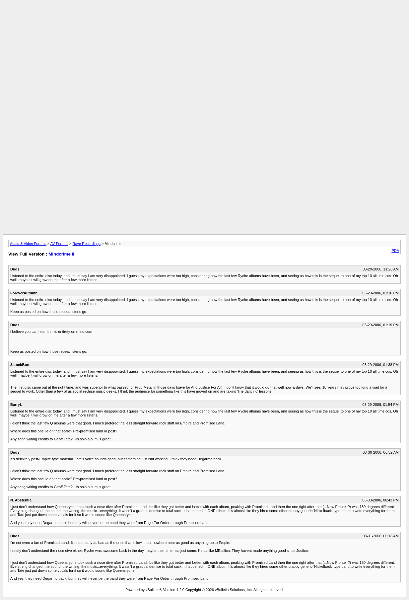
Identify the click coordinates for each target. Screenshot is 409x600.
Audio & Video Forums (28, 244)
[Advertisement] (204, 18)
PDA (395, 251)
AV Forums (59, 244)
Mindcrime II (61, 254)
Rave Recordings (87, 244)
